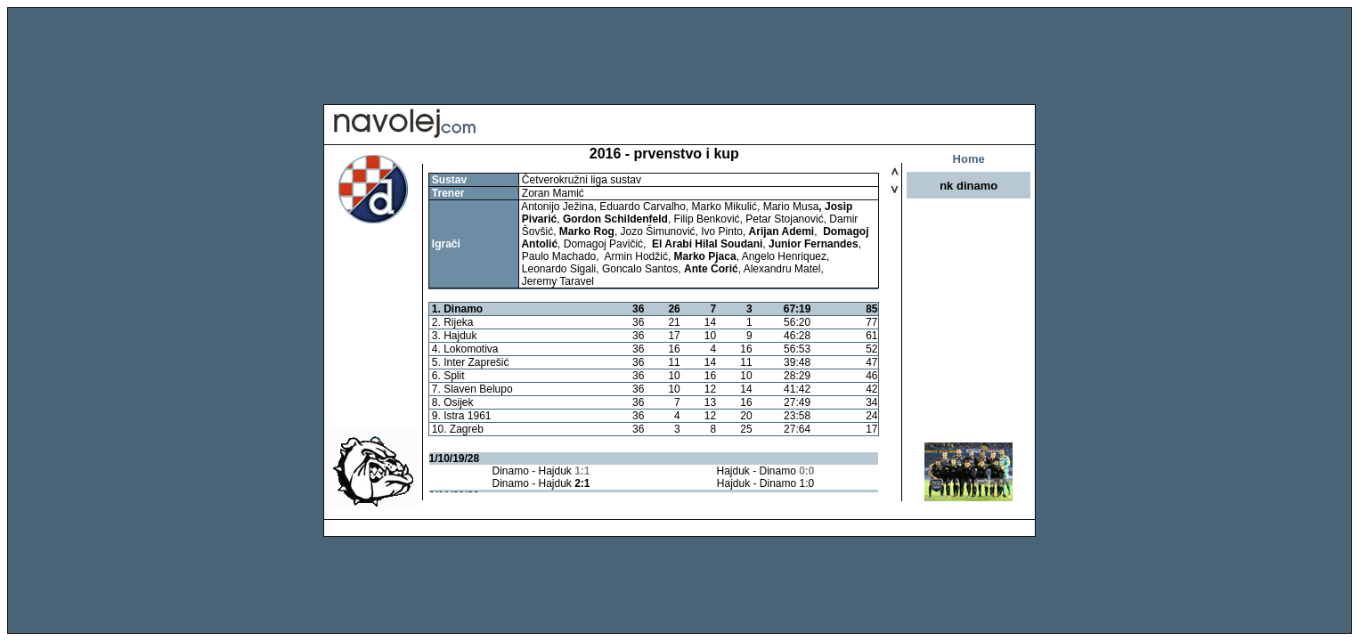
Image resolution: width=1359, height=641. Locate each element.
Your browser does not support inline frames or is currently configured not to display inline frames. (653, 332)
